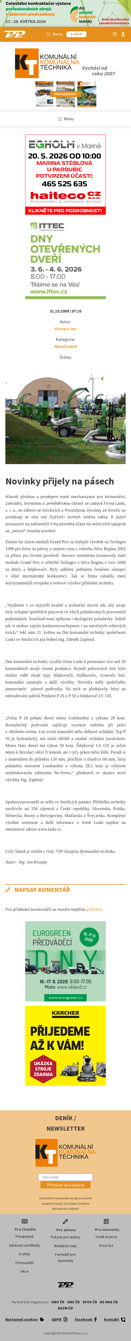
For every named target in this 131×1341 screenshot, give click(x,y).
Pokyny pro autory (65, 1237)
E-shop (24, 1253)
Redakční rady (65, 1245)
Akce (25, 1271)
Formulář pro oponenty (65, 1257)
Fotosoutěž (25, 1262)
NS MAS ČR (109, 1302)
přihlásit (94, 909)
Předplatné (25, 1236)
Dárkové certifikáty (24, 1245)
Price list (106, 1245)
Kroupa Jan (66, 328)
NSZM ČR (65, 1308)
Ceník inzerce (106, 1236)
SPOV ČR (89, 1302)
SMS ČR (73, 1302)
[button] (65, 1185)
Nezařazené (65, 346)
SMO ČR (57, 1302)
